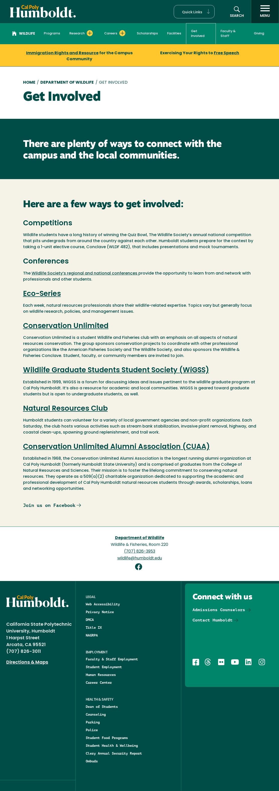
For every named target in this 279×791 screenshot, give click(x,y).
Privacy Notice (100, 612)
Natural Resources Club (65, 408)
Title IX (94, 627)
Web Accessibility (103, 604)
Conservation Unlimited (66, 326)
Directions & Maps (27, 662)
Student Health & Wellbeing (112, 746)
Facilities (174, 33)
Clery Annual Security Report (114, 753)
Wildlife (23, 34)
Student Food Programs (107, 738)
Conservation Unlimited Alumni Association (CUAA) (116, 447)
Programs (52, 33)
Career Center (99, 682)
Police (92, 730)
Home (29, 83)
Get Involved (198, 34)
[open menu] (265, 11)
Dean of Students (102, 707)
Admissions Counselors (219, 609)
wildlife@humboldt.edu (139, 558)
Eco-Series (42, 294)
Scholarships (147, 33)
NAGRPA (92, 635)
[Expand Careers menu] (122, 33)
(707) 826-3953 (139, 552)
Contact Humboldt (213, 620)
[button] (194, 11)
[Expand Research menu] (90, 33)
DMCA (90, 620)
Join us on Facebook (49, 505)
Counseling (96, 714)
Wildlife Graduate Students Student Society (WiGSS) (116, 370)
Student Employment (104, 667)
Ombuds (92, 761)
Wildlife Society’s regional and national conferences (85, 274)
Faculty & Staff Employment (112, 659)
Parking (93, 722)
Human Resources (101, 675)
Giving (259, 33)
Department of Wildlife (67, 83)
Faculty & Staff (228, 34)
